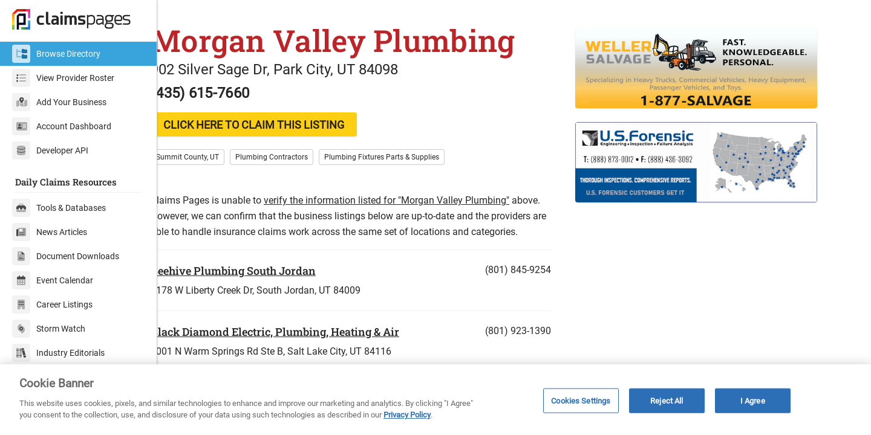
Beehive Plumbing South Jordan (255, 309)
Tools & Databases (59, 208)
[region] (435, 399)
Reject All (666, 400)
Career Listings (52, 304)
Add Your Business (59, 102)
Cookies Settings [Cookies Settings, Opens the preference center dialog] (580, 400)
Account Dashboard (61, 126)
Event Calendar (52, 280)
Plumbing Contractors (293, 180)
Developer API (50, 150)
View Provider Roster (63, 78)
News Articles (49, 232)
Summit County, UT (209, 180)
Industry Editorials (58, 353)
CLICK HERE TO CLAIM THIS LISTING (275, 147)
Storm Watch (48, 329)
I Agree (752, 400)
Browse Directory (56, 54)
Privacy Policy (407, 414)
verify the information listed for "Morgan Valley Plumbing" (408, 223)
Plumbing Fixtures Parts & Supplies (403, 180)
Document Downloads (65, 256)
